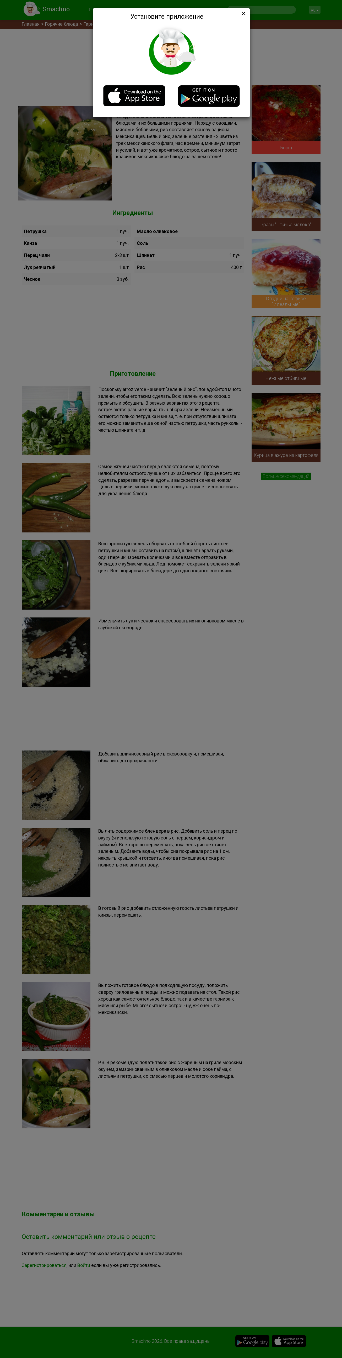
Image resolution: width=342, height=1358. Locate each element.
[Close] (243, 13)
